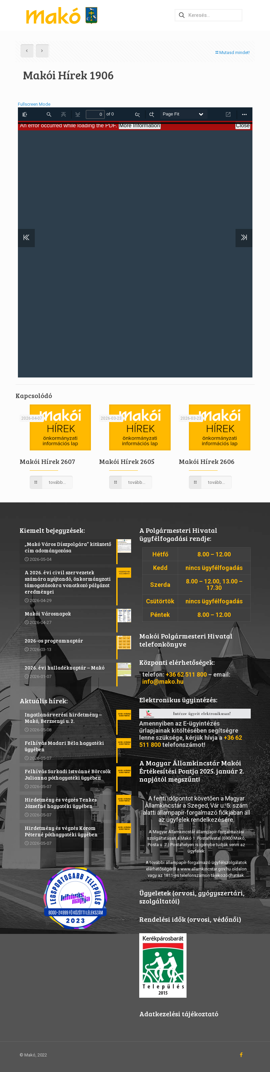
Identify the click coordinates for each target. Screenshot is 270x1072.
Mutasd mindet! (232, 52)
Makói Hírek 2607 (47, 461)
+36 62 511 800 (186, 674)
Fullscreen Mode (34, 104)
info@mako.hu (162, 681)
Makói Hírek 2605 (126, 461)
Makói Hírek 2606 (207, 461)
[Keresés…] (208, 15)
